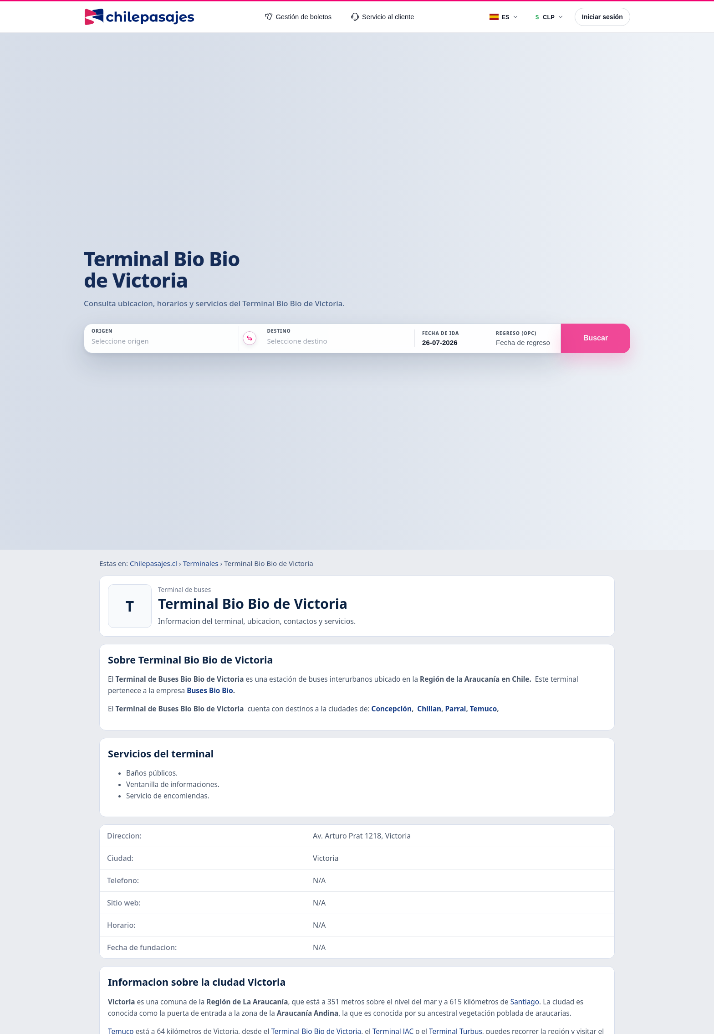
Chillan (429, 709)
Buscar (595, 338)
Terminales (201, 563)
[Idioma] (504, 17)
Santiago (524, 1002)
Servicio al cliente (382, 17)
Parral (455, 709)
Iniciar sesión (602, 17)
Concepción (392, 709)
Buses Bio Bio (210, 690)
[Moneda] (548, 17)
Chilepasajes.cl (153, 563)
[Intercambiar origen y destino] (249, 338)
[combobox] (92, 341)
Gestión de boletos (298, 17)
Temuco (483, 709)
